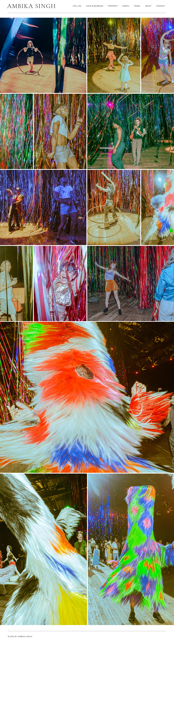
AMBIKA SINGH (31, 6)
